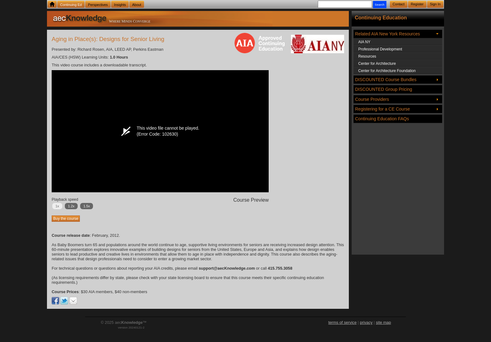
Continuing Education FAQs (382, 118)
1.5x (86, 206)
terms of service (342, 322)
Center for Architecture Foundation (387, 71)
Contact (399, 4)
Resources (367, 56)
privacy (366, 322)
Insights (120, 5)
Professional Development (380, 49)
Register (417, 4)
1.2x (71, 206)
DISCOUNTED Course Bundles (385, 79)
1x (57, 206)
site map (383, 322)
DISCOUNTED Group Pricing (383, 89)
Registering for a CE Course (382, 108)
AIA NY (364, 42)
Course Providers (372, 99)
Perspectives (98, 5)
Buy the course (65, 218)
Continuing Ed (71, 5)
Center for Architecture (377, 63)
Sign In (435, 4)
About (136, 5)
